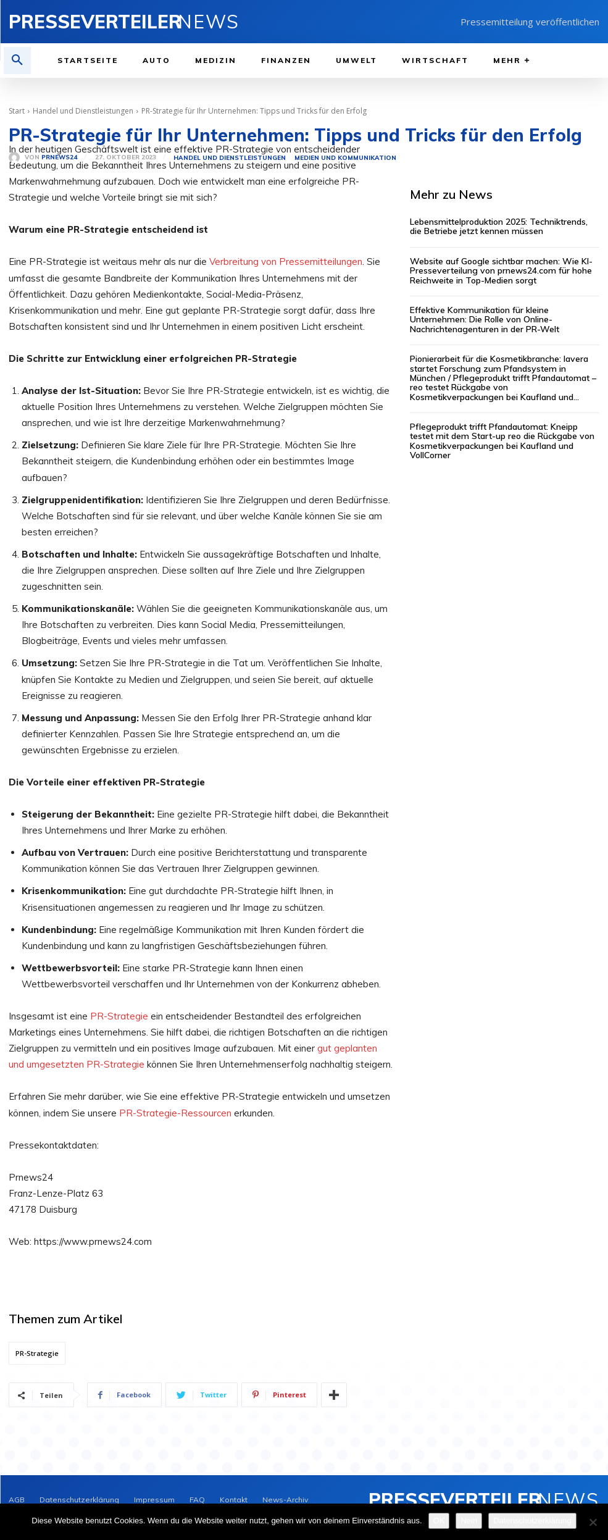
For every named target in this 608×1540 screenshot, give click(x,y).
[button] (17, 60)
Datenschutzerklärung (532, 1520)
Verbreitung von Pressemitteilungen (285, 261)
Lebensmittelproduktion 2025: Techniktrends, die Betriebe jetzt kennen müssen (499, 226)
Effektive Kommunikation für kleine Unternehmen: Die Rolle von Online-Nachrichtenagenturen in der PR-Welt (484, 319)
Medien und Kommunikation (345, 158)
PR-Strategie (119, 1016)
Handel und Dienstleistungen (83, 111)
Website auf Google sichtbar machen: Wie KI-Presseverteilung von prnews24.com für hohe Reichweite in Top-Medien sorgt (501, 271)
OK (439, 1520)
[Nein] (592, 1522)
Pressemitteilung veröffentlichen (529, 21)
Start (17, 111)
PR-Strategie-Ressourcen (175, 1113)
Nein (468, 1520)
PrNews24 (59, 157)
